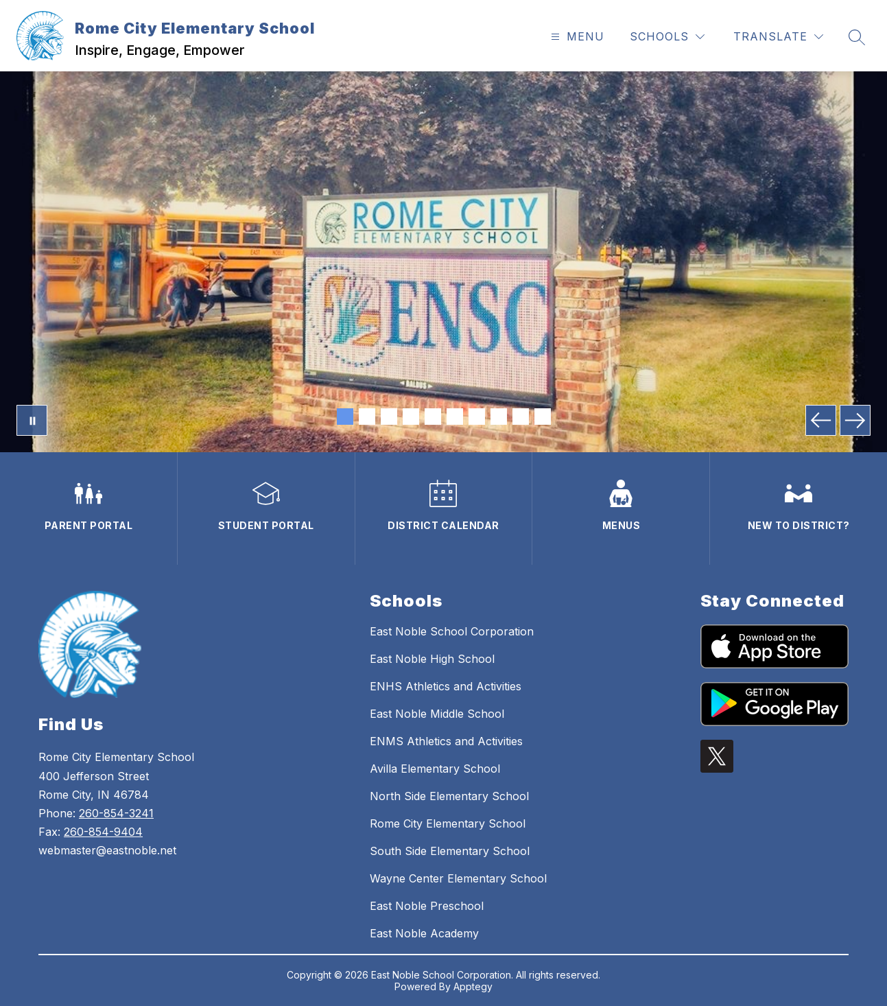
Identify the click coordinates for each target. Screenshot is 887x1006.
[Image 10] (542, 416)
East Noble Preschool (427, 906)
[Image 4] (411, 416)
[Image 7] (477, 416)
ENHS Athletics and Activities (445, 686)
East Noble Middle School (437, 714)
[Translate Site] (778, 36)
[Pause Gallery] (31, 420)
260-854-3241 (116, 813)
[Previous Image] (820, 420)
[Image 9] (520, 416)
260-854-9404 (103, 832)
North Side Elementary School (449, 796)
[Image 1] (345, 416)
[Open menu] (575, 36)
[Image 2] (367, 416)
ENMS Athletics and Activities (446, 741)
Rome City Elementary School (447, 823)
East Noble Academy (424, 933)
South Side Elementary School (450, 851)
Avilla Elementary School (435, 768)
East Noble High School (432, 659)
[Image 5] (433, 416)
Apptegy (473, 986)
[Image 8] (498, 416)
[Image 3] (389, 416)
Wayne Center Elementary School (458, 878)
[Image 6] (455, 416)
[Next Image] (855, 420)
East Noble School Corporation (452, 631)
